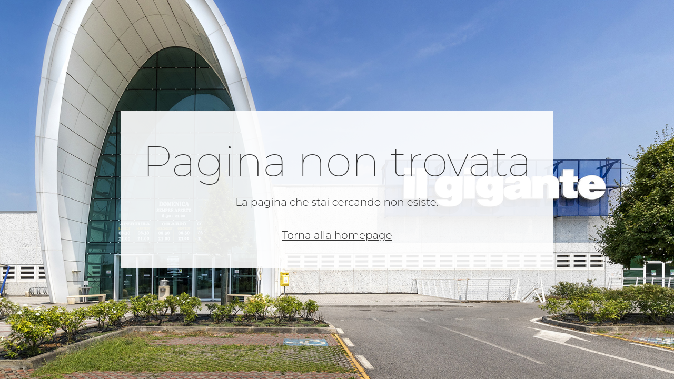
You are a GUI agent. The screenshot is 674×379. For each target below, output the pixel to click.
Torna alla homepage (337, 235)
